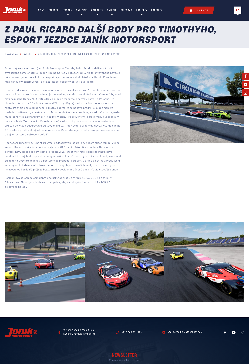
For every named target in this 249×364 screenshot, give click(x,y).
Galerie (112, 10)
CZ (237, 10)
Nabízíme (81, 10)
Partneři (54, 10)
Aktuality (97, 10)
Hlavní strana (11, 54)
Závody (68, 10)
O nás (41, 10)
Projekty (141, 10)
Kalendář (126, 10)
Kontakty (156, 10)
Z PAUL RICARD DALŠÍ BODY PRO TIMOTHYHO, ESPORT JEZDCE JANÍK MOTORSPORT (79, 54)
